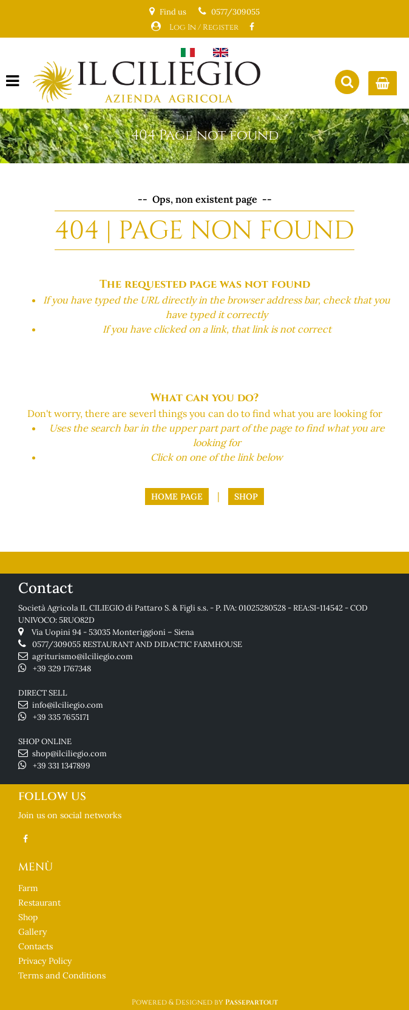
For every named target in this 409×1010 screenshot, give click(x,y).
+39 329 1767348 (62, 668)
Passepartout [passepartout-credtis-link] (251, 1002)
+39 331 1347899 (61, 766)
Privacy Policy (45, 960)
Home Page (177, 496)
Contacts (35, 946)
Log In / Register (203, 27)
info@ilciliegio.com (67, 705)
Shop (246, 496)
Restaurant (39, 902)
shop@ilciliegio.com (69, 753)
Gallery (32, 931)
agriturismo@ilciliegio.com (82, 656)
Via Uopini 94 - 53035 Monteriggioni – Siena (113, 632)
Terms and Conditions (62, 975)
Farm (28, 888)
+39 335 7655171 (61, 717)
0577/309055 (235, 12)
